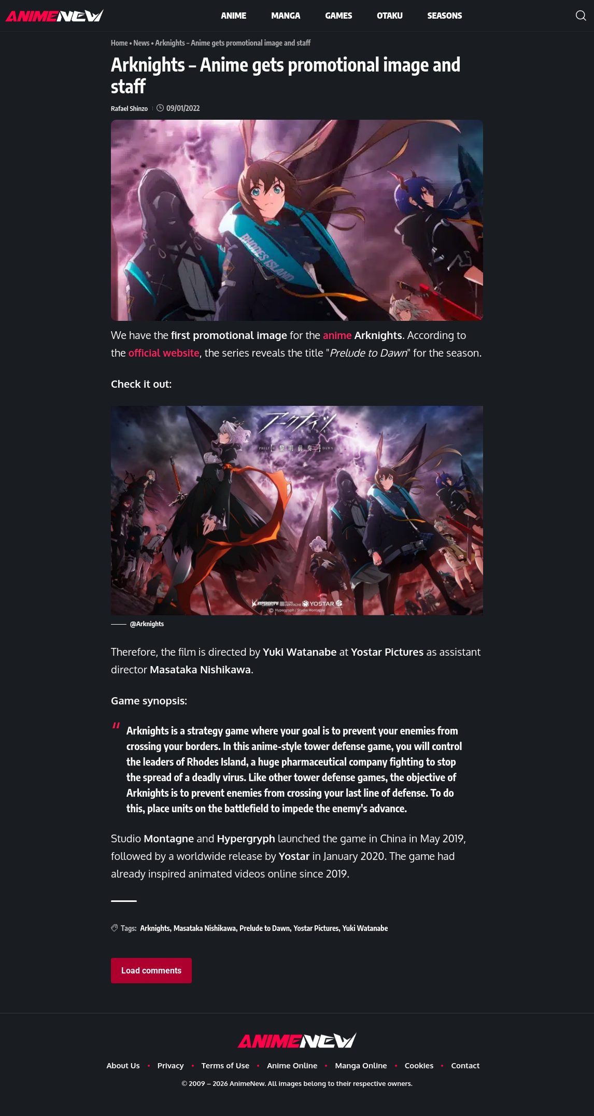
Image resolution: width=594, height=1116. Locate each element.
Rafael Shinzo (130, 108)
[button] (581, 15)
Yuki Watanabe (365, 945)
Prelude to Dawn (264, 945)
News (142, 42)
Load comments (151, 988)
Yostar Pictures (316, 945)
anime (338, 335)
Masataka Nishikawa (205, 945)
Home (120, 42)
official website (166, 352)
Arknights (154, 945)
